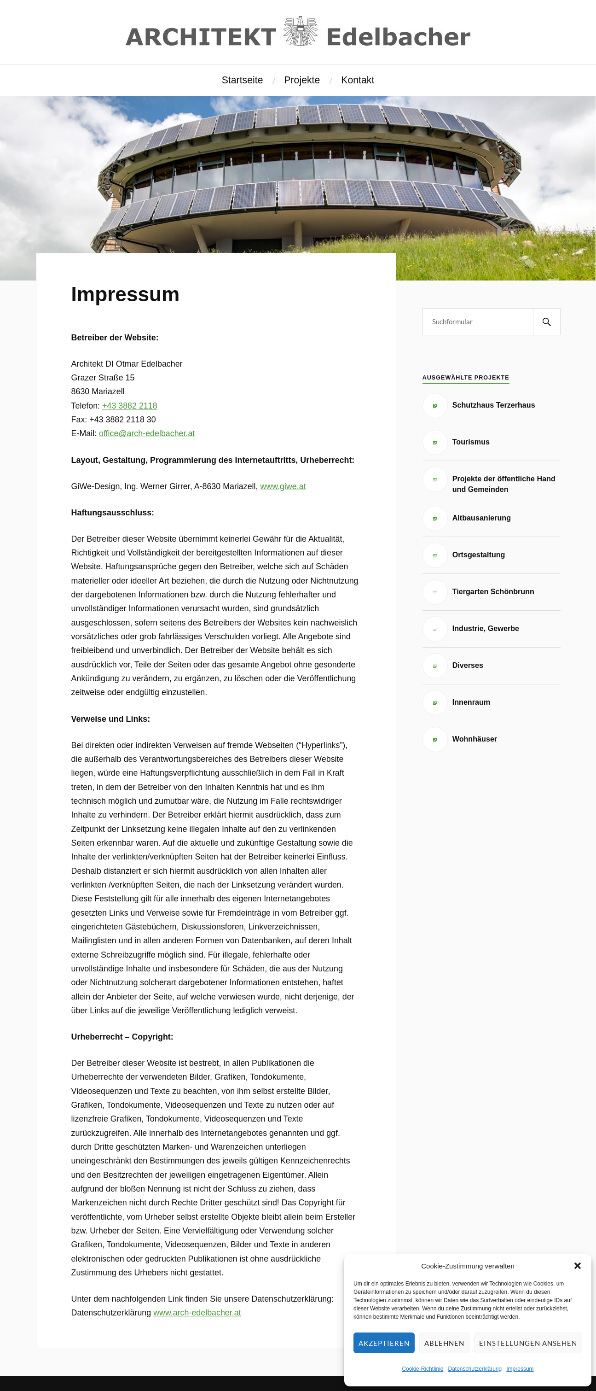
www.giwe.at (283, 486)
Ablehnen (444, 1343)
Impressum (519, 1369)
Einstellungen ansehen (528, 1343)
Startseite (242, 80)
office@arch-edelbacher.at (147, 433)
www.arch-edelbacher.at (197, 1312)
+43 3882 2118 (129, 405)
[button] (577, 1265)
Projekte (302, 80)
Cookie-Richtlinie (422, 1369)
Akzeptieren (384, 1343)
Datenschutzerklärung (475, 1369)
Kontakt (357, 80)
